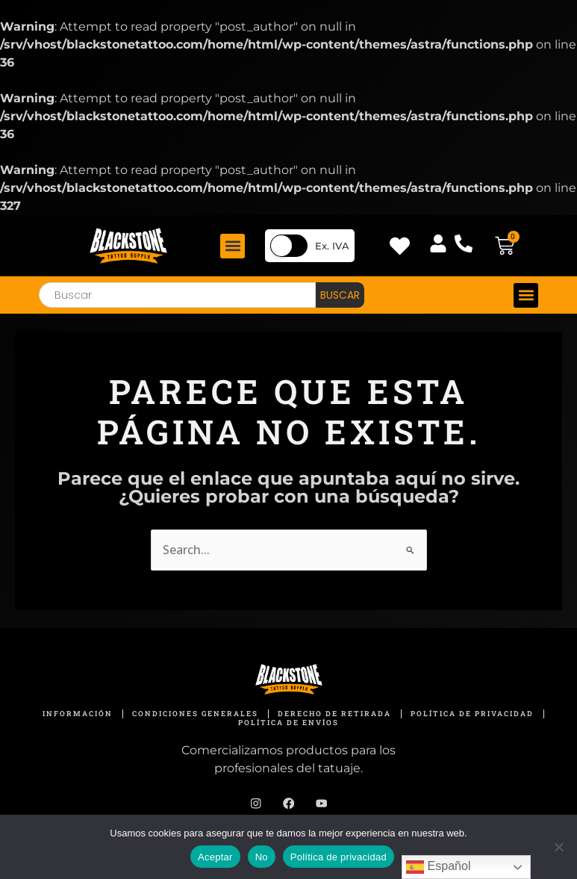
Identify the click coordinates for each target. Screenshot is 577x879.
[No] (558, 846)
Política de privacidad (338, 857)
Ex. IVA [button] (332, 246)
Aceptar (215, 857)
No (261, 857)
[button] (232, 246)
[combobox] (177, 295)
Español (438, 867)
